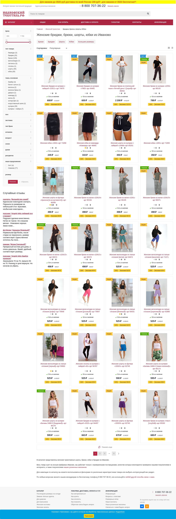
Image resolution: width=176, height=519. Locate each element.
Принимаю (89, 516)
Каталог (11, 22)
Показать (12, 182)
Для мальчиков (42, 502)
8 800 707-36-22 (94, 6)
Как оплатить (76, 499)
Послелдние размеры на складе (48, 494)
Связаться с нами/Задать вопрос (118, 507)
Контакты (136, 22)
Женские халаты (43, 507)
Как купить (63, 22)
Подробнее (120, 512)
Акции (42, 22)
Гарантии (115, 22)
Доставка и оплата (89, 22)
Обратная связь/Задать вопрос (82, 504)
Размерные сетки (112, 499)
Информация (160, 22)
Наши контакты (111, 502)
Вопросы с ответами (113, 496)
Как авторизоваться (78, 494)
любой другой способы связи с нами (139, 477)
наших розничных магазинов (75, 467)
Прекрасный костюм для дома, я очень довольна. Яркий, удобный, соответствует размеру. (17, 249)
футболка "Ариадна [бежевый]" (16, 230)
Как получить (76, 502)
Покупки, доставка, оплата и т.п (85, 491)
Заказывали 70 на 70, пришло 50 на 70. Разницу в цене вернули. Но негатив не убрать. (18, 263)
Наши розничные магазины (116, 504)
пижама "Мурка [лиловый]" (14, 244)
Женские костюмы (43, 504)
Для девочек (41, 499)
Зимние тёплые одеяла (45, 496)
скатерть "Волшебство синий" (16, 199)
